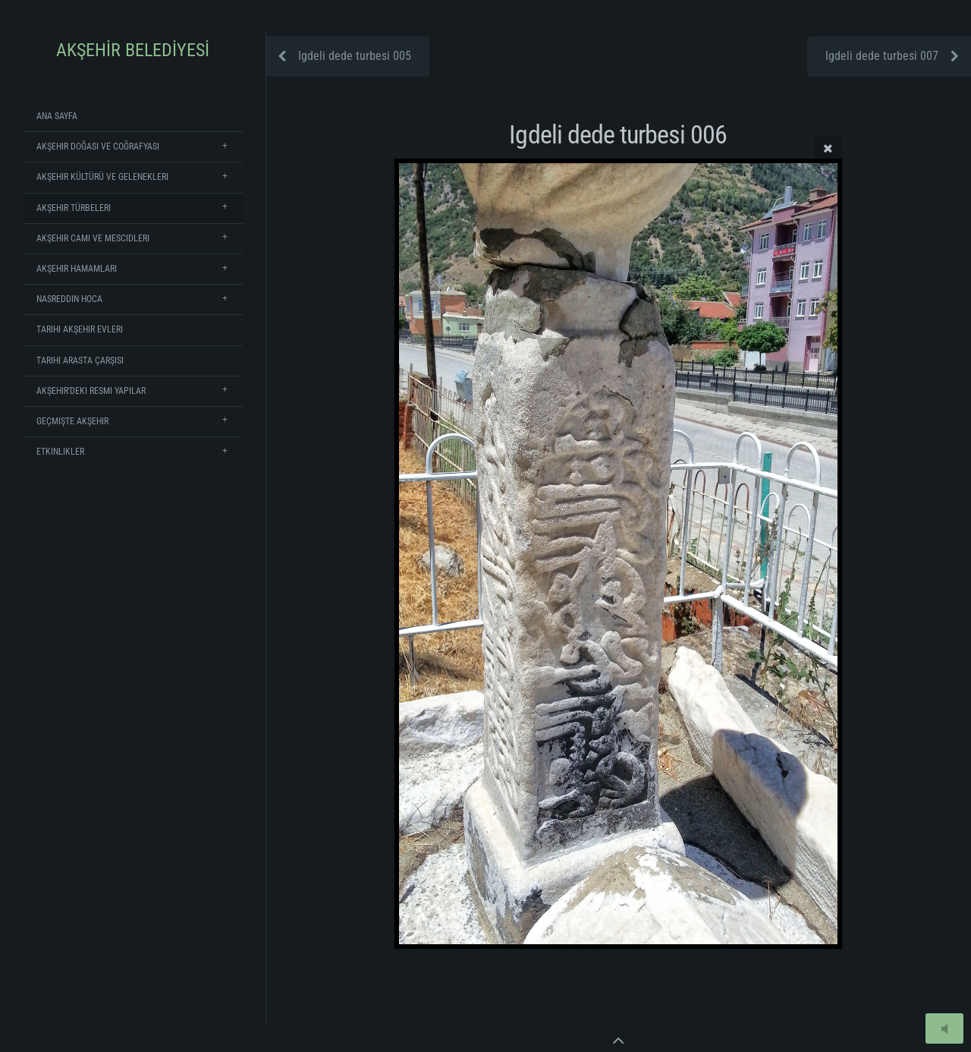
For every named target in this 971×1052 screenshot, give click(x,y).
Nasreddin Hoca (69, 299)
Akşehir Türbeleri (73, 208)
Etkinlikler (60, 451)
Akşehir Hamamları (76, 268)
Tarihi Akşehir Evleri (79, 329)
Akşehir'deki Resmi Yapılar (91, 391)
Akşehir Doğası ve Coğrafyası (97, 146)
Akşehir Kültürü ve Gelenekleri (102, 177)
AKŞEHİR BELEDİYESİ (132, 50)
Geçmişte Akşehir (72, 421)
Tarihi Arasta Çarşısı (80, 360)
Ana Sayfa (56, 116)
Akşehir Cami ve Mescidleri (92, 238)
